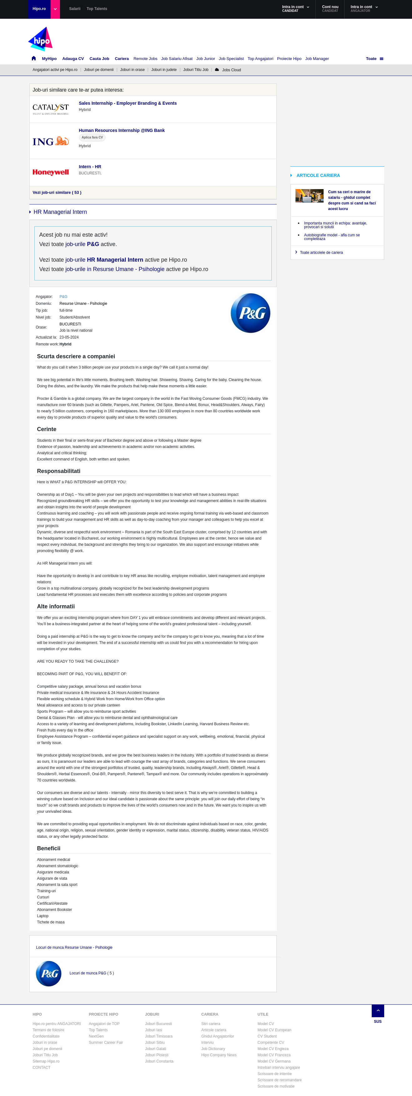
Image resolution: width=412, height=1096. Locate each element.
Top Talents (97, 9)
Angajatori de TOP (104, 1024)
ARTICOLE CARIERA (318, 175)
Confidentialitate (46, 1036)
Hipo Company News (219, 1055)
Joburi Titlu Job (196, 70)
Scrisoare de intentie (275, 1074)
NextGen (96, 1036)
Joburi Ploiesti (157, 1055)
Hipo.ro (39, 9)
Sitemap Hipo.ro (46, 1061)
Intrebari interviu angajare (279, 1067)
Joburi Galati (155, 1049)
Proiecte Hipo (289, 58)
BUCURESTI (70, 324)
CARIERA (210, 1014)
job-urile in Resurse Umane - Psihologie (114, 269)
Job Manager (317, 58)
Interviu (207, 1042)
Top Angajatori (260, 58)
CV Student (267, 1036)
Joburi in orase (132, 70)
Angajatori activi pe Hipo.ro (55, 70)
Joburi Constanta (159, 1061)
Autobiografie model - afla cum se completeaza (332, 237)
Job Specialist (231, 58)
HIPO (37, 1014)
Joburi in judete (163, 70)
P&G (63, 296)
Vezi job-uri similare (57, 192)
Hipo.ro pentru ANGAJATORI (57, 1024)
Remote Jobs (145, 58)
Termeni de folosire (48, 1030)
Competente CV (271, 1042)
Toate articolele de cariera (321, 252)
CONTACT (42, 1067)
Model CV (266, 1024)
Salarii (75, 9)
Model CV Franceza (274, 1055)
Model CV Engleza (273, 1049)
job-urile (81, 244)
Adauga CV (73, 58)
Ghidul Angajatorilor (217, 1036)
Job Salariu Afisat (176, 58)
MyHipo (49, 58)
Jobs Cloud (228, 70)
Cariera (122, 58)
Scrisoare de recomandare (280, 1080)
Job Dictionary (213, 1049)
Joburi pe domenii (99, 70)
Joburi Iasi (153, 1030)
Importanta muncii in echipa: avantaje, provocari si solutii (335, 225)
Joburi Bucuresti (158, 1024)
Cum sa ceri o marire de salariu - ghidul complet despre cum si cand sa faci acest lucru (352, 200)
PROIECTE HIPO (103, 1014)
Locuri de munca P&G (88, 973)
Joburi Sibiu (155, 1042)
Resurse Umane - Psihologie (83, 303)
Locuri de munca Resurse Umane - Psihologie (74, 947)
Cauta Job (99, 58)
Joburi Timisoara (159, 1036)
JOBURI (152, 1014)
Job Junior (205, 58)
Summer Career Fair (106, 1042)
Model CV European (274, 1030)
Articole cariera (213, 1030)
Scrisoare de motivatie (276, 1086)
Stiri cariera (211, 1024)
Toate (371, 58)
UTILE (263, 1014)
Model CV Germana (274, 1061)
